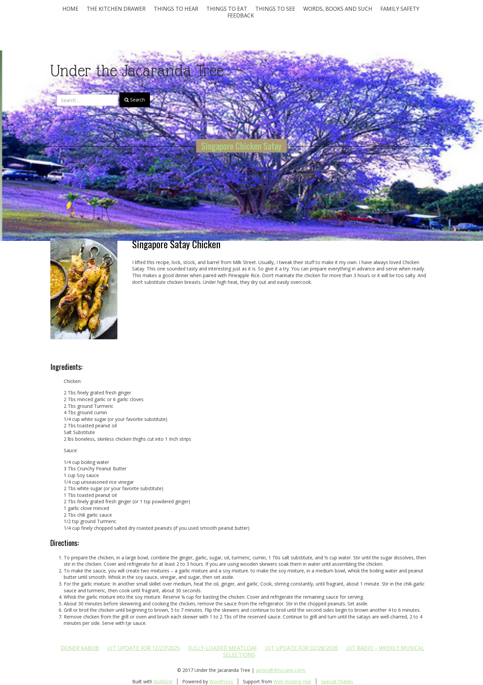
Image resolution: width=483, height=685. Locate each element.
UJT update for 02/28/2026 (301, 648)
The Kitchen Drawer (116, 8)
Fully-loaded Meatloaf (222, 648)
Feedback (240, 15)
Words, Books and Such (337, 8)
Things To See (275, 8)
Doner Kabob (80, 648)
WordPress (221, 681)
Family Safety (399, 8)
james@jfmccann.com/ (281, 670)
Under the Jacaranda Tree (137, 71)
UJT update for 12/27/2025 (143, 648)
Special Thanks (337, 681)
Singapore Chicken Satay (241, 146)
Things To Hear (176, 8)
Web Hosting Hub (292, 681)
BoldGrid (163, 681)
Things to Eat (226, 8)
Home (70, 8)
